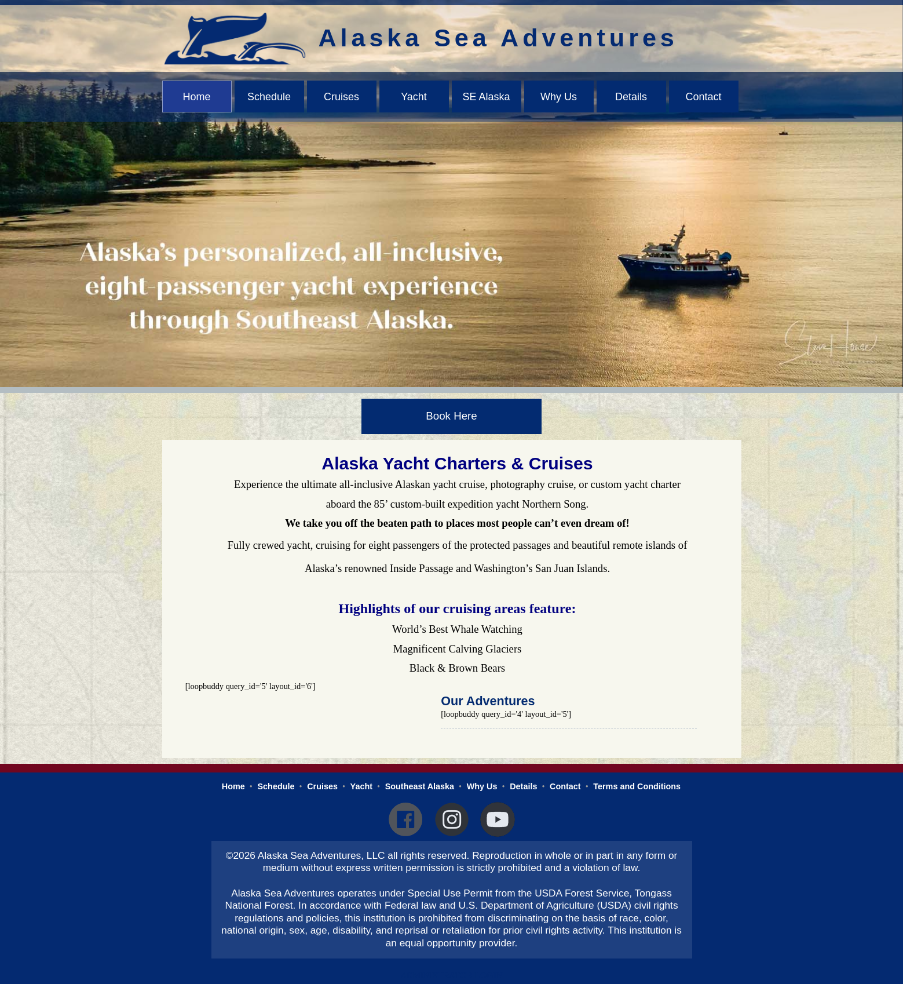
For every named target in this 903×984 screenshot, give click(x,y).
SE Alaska (486, 97)
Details (631, 97)
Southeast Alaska (419, 786)
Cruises (341, 97)
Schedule (269, 97)
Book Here (451, 416)
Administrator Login (452, 975)
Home (196, 97)
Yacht (414, 97)
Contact (703, 97)
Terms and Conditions (637, 786)
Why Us (558, 97)
